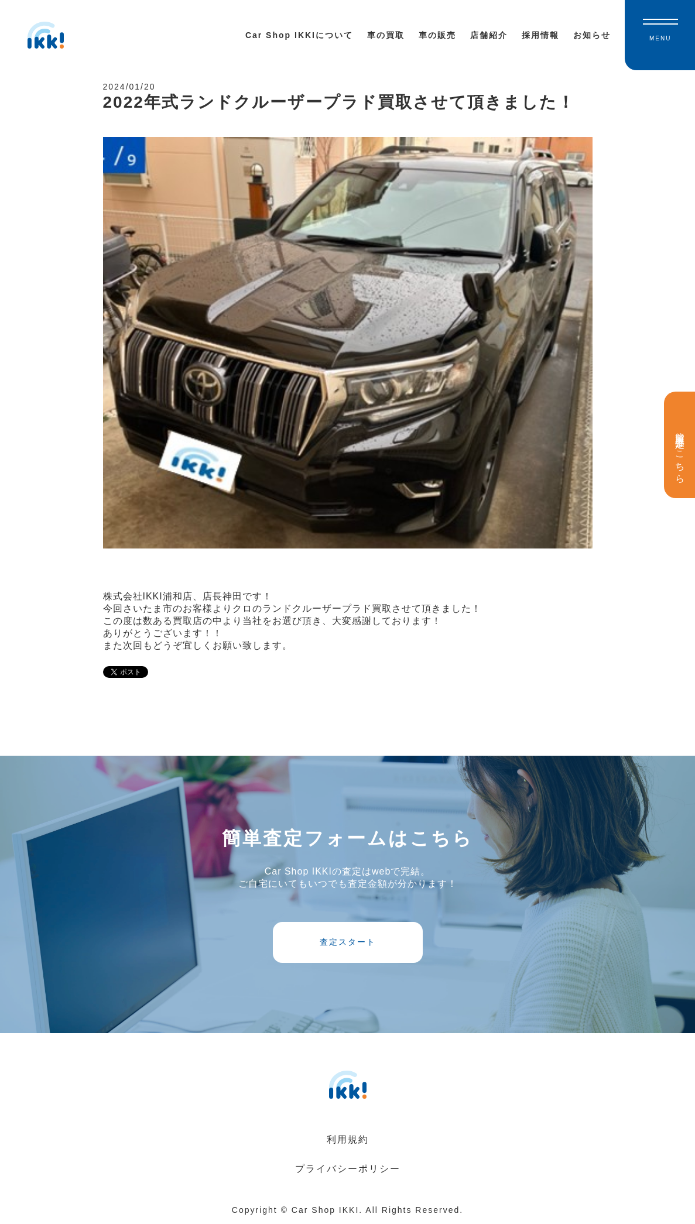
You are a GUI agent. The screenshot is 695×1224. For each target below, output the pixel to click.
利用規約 (348, 1139)
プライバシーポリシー (347, 1169)
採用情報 (540, 35)
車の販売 (437, 35)
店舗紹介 (489, 35)
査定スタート (348, 942)
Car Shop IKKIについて (299, 35)
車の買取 (386, 35)
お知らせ (592, 35)
